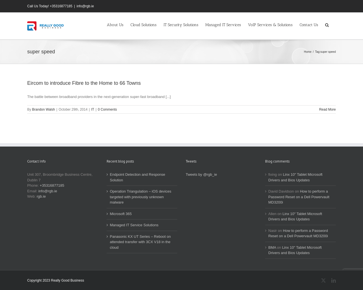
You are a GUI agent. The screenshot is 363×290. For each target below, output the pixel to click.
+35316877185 (52, 185)
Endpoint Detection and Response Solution (137, 177)
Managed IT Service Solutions (134, 225)
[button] (327, 24)
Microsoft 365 (121, 214)
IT (92, 109)
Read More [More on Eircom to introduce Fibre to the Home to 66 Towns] (327, 109)
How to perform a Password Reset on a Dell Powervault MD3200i (299, 196)
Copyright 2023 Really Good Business (55, 280)
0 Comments (107, 109)
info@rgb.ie (85, 6)
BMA (272, 247)
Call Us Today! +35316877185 (49, 6)
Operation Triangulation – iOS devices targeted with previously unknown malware (140, 196)
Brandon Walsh (43, 109)
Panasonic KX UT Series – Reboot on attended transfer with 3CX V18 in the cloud (140, 242)
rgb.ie (41, 196)
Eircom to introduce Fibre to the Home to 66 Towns (84, 83)
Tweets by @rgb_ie (201, 174)
